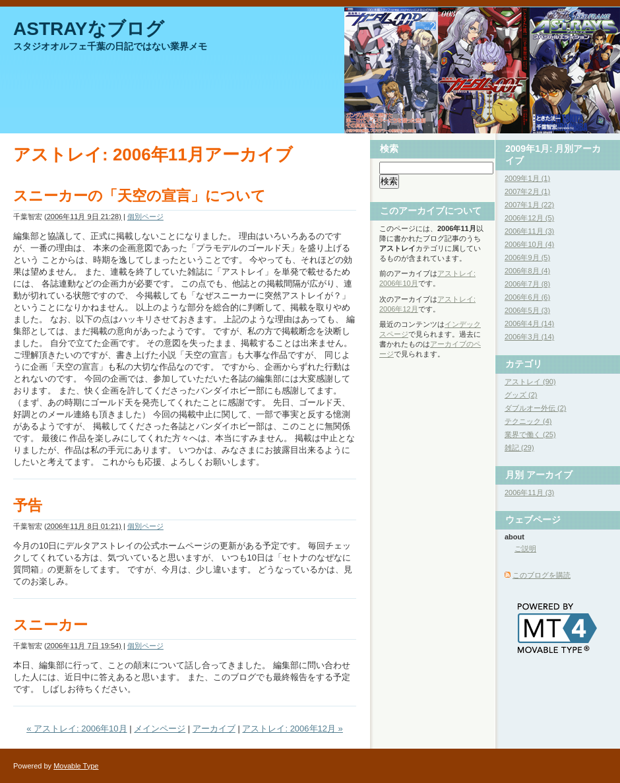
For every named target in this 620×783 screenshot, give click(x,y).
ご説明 (525, 549)
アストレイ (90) (530, 382)
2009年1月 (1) (527, 178)
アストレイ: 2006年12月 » (292, 728)
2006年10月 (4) (529, 244)
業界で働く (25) (530, 434)
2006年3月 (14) (529, 337)
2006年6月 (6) (527, 297)
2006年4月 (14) (529, 323)
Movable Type (75, 766)
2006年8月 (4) (527, 271)
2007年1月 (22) (529, 205)
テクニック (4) (528, 421)
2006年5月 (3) (527, 310)
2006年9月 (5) (527, 257)
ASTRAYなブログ (88, 28)
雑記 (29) (519, 448)
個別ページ (145, 217)
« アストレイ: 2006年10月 (76, 728)
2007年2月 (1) (527, 191)
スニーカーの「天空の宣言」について (139, 195)
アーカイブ (214, 728)
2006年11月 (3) (529, 231)
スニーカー (50, 625)
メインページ (159, 728)
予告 (27, 505)
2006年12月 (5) (529, 218)
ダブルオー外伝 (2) (536, 408)
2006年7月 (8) (527, 284)
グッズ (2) (521, 395)
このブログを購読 (541, 575)
